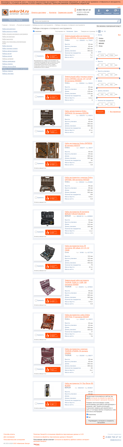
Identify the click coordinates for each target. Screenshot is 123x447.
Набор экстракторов (8, 36)
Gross (100, 46)
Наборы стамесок (7, 71)
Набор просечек (7, 46)
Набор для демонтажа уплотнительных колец (14, 42)
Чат (89, 417)
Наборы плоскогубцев (9, 66)
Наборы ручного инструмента (43, 25)
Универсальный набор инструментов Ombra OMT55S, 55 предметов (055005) (79, 37)
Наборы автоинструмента (9, 51)
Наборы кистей (6, 54)
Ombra (101, 38)
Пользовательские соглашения (14, 439)
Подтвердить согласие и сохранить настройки (101, 421)
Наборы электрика (7, 73)
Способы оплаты (9, 434)
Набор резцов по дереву (9, 31)
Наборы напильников (8, 61)
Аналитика (91, 414)
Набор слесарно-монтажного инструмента (15, 34)
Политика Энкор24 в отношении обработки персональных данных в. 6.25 (58, 434)
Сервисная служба (65, 12)
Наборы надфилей (7, 59)
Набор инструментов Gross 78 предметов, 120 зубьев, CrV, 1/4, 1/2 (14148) (77, 248)
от (97, 55)
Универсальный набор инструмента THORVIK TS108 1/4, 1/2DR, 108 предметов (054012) (77, 282)
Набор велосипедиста (8, 29)
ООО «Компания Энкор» (21, 443)
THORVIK (102, 41)
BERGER (101, 43)
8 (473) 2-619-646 (83, 12)
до (107, 55)
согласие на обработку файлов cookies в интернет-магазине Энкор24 (100, 399)
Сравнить (40, 56)
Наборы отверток (7, 64)
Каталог (12, 25)
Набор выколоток (7, 39)
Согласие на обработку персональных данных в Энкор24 (53, 437)
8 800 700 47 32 (84, 10)
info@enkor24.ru (82, 14)
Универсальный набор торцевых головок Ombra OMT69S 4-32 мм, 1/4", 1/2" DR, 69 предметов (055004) (79, 79)
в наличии (38, 31)
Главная (5, 25)
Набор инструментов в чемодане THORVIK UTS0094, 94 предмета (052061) (76, 351)
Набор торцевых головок (10, 48)
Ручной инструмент (23, 25)
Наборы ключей (7, 56)
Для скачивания (9, 437)
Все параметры (115, 111)
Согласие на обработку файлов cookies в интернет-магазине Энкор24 (61, 440)
